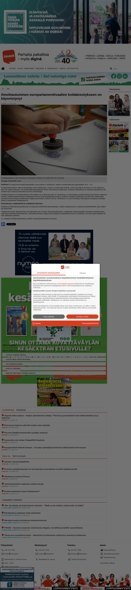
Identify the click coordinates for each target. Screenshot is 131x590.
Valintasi (82, 273)
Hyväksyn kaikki (82, 316)
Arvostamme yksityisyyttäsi (48, 273)
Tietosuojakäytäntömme (90, 323)
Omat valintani (48, 316)
